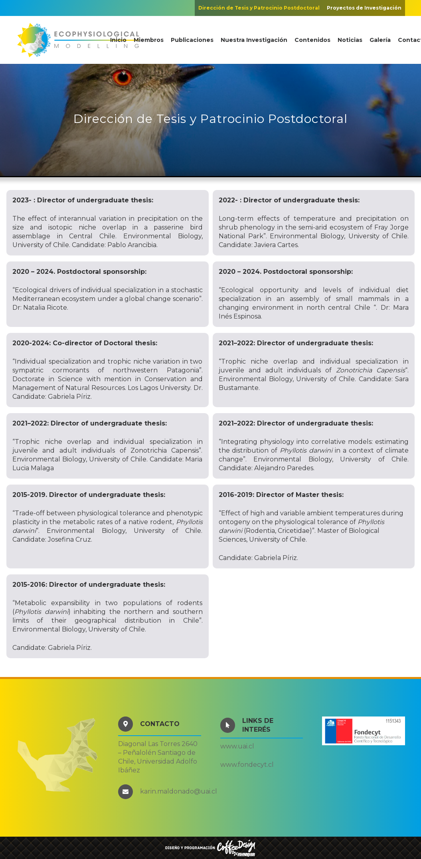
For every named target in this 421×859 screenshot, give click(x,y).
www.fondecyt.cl (247, 764)
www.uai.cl (237, 746)
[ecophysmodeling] (78, 40)
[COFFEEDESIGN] (210, 848)
